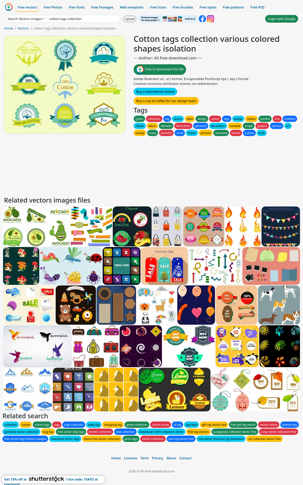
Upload (129, 19)
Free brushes (183, 7)
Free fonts (77, 7)
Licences (130, 458)
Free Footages (102, 7)
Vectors (23, 28)
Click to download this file (159, 69)
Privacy (157, 458)
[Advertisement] (125, 165)
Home (8, 28)
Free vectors (27, 7)
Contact (185, 458)
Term (145, 458)
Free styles (208, 7)
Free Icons (158, 7)
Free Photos (53, 7)
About (171, 458)
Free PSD (257, 7)
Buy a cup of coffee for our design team (166, 101)
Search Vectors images (24, 19)
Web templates (132, 7)
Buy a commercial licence (155, 91)
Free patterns (233, 7)
